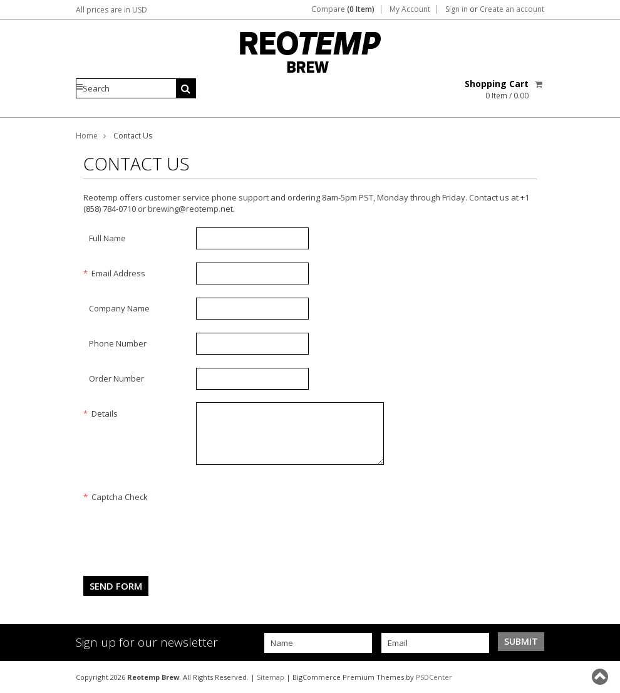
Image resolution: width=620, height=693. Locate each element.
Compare (343, 9)
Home (87, 135)
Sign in (456, 9)
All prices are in (111, 9)
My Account (410, 9)
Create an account (512, 9)
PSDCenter (434, 677)
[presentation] (291, 510)
